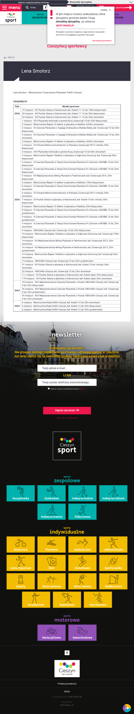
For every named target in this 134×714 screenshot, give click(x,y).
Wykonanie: (67, 703)
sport (10, 20)
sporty (40, 16)
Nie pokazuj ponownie (102, 41)
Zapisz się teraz (67, 410)
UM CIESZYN (75, 697)
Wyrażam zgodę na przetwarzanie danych (65, 389)
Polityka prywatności (67, 683)
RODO (67, 691)
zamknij (105, 10)
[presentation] (67, 398)
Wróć (11, 58)
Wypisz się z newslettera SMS (67, 418)
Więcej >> (83, 389)
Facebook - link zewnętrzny (45, 8)
